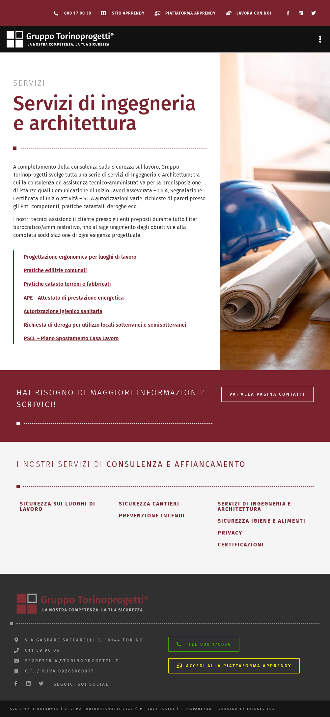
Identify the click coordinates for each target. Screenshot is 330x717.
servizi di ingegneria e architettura (254, 506)
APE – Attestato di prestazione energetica (74, 298)
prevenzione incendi (152, 515)
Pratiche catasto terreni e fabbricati (67, 284)
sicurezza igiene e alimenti (262, 521)
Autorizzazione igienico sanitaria (63, 311)
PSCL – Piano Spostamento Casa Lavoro (71, 338)
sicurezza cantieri (149, 504)
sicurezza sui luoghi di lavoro (58, 506)
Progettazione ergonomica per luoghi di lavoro (80, 257)
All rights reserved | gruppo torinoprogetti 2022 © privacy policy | (94, 708)
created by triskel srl (247, 708)
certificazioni (241, 544)
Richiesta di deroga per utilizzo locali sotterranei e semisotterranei (105, 325)
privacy (230, 533)
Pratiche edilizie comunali (55, 270)
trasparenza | (198, 708)
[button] (320, 39)
